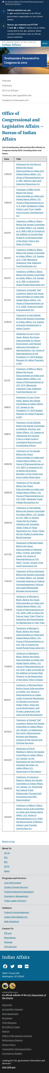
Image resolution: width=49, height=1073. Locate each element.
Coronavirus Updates (12, 1053)
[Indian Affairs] (21, 44)
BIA (6, 857)
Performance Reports (12, 1040)
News (7, 871)
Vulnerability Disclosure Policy (17, 1049)
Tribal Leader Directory (15, 901)
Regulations (10, 938)
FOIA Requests (9, 1023)
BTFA (6, 866)
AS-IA (7, 853)
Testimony (7, 85)
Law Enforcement (12, 883)
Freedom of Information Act (15, 100)
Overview (6, 81)
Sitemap (8, 942)
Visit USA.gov (9, 1067)
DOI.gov (8, 933)
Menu (44, 44)
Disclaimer (7, 1018)
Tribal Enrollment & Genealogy (19, 892)
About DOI (7, 1005)
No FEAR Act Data (11, 1027)
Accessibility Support (12, 1009)
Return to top (8, 841)
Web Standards (11, 921)
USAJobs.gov (10, 946)
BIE (5, 862)
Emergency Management (16, 896)
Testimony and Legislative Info (16, 95)
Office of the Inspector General (17, 1036)
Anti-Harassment (10, 1014)
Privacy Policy (9, 1045)
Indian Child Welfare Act (16, 917)
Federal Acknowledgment (16, 912)
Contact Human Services (16, 887)
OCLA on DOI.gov (10, 90)
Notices (5, 1031)
